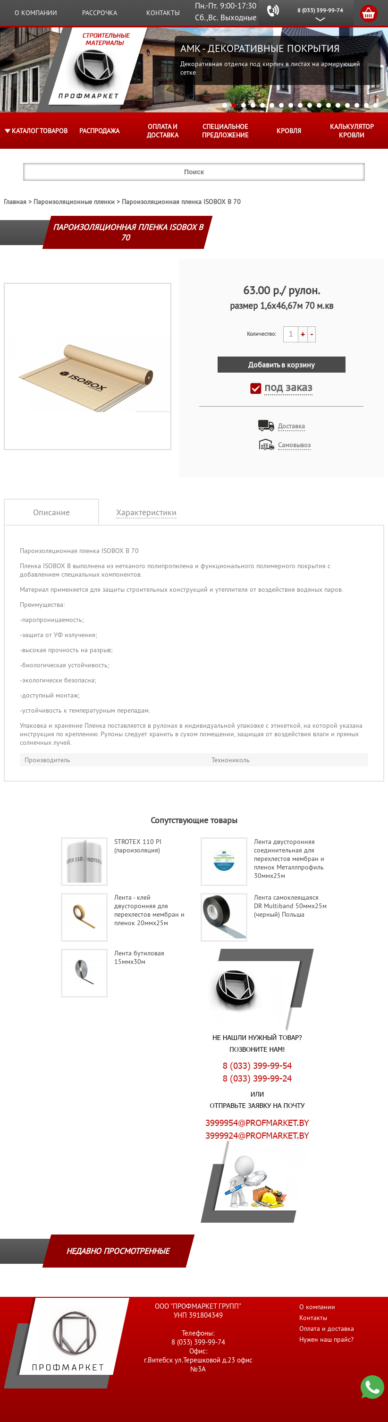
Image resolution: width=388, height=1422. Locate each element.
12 (328, 105)
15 (356, 105)
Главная (15, 201)
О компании (36, 13)
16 (366, 105)
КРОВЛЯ (289, 131)
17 (375, 105)
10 (309, 105)
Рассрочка (99, 13)
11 (319, 105)
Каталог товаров (39, 131)
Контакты (163, 13)
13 (338, 105)
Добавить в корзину (281, 364)
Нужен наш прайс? (326, 1339)
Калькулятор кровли (352, 130)
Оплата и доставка (162, 130)
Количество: (261, 333)
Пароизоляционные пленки (74, 201)
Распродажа (99, 131)
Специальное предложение (225, 130)
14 (347, 105)
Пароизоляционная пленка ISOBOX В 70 (181, 201)
